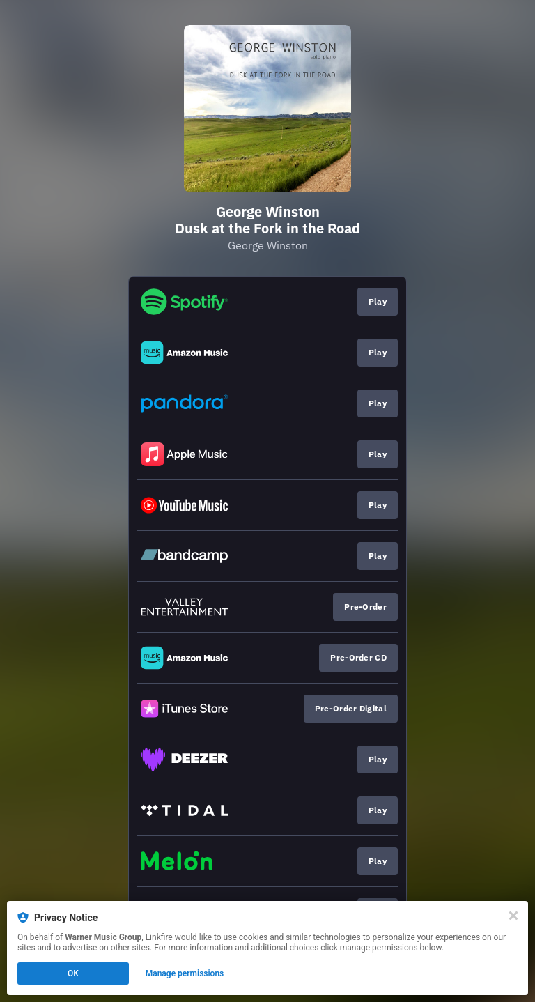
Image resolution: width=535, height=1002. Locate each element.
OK (73, 973)
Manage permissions (185, 973)
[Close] (513, 915)
